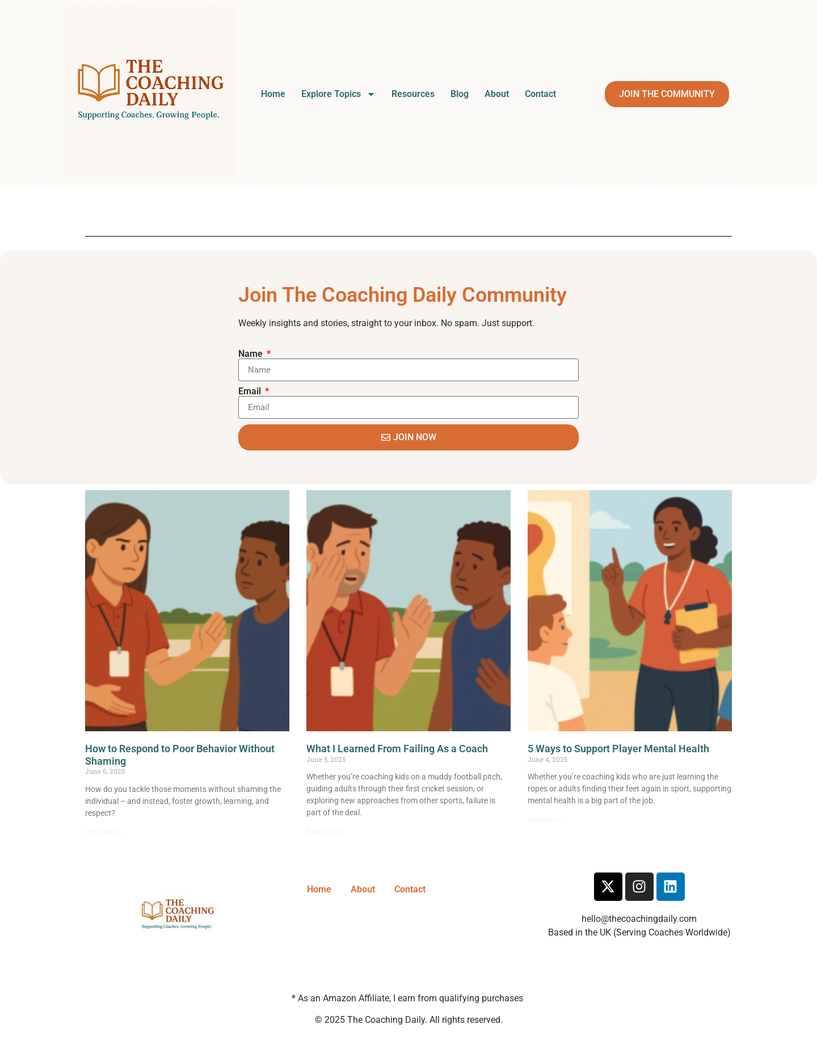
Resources (413, 93)
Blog (459, 93)
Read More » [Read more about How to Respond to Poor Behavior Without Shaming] (104, 832)
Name (251, 354)
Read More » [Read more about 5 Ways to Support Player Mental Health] (547, 820)
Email (250, 391)
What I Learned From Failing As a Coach (397, 749)
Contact (540, 93)
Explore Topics (338, 94)
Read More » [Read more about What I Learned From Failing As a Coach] (325, 832)
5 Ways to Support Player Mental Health (618, 749)
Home (273, 93)
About (497, 93)
